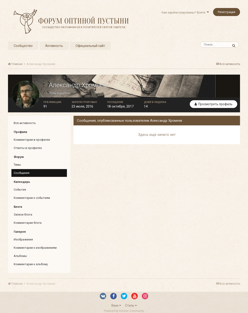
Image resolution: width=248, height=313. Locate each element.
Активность (54, 46)
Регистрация (226, 12)
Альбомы (20, 256)
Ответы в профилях (28, 148)
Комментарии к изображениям (35, 247)
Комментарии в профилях (32, 139)
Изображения (23, 239)
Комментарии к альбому (31, 264)
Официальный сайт (90, 46)
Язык (116, 305)
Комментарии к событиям (32, 198)
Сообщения (21, 173)
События (20, 189)
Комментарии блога (28, 222)
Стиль (131, 305)
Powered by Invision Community (124, 311)
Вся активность (25, 123)
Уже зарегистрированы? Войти (185, 12)
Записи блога (23, 214)
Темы (17, 164)
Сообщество (23, 46)
